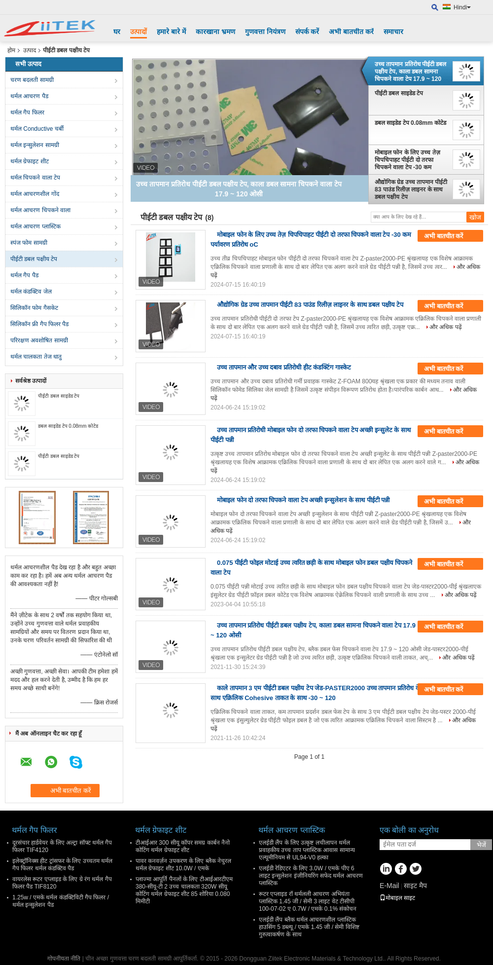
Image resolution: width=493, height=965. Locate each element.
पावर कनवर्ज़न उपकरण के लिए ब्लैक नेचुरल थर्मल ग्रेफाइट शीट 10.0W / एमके (183, 864)
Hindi (462, 7)
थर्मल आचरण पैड (29, 96)
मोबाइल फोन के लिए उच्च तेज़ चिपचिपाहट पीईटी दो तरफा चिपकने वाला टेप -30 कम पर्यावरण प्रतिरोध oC (407, 160)
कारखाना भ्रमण (215, 32)
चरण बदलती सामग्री (32, 79)
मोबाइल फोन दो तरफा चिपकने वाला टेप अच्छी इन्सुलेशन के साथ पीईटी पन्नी (303, 500)
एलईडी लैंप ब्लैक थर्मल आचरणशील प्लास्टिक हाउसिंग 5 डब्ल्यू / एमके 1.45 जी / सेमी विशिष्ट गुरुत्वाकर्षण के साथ (309, 927)
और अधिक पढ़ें (445, 327)
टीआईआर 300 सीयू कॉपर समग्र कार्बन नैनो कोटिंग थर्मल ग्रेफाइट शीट (183, 846)
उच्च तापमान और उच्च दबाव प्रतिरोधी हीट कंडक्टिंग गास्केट (284, 367)
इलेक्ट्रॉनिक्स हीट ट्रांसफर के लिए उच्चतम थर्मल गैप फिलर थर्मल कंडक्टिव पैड (62, 864)
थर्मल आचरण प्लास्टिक (35, 226)
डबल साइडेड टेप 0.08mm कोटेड (68, 426)
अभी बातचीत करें (351, 31)
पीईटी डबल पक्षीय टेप (33, 259)
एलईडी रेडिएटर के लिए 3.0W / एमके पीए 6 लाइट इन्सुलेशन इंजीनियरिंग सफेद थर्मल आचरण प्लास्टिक (311, 876)
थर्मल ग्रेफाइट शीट (29, 161)
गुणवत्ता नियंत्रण (265, 32)
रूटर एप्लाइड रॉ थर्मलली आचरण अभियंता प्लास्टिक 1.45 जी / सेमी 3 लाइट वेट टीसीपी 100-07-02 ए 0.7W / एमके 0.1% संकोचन (307, 901)
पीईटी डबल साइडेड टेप (58, 396)
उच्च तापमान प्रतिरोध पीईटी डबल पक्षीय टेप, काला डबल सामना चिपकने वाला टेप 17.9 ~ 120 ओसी (410, 71)
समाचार (393, 32)
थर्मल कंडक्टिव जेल (31, 291)
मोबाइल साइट (397, 897)
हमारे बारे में (171, 32)
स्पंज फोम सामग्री (28, 242)
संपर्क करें (307, 32)
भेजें (481, 845)
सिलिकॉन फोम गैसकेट (34, 307)
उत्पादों (138, 32)
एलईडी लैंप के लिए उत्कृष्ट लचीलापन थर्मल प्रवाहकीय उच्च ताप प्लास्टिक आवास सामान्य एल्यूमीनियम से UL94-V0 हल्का (307, 850)
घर (116, 32)
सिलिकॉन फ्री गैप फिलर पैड (39, 324)
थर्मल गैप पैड (24, 275)
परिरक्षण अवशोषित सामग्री (39, 340)
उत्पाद (29, 50)
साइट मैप (415, 886)
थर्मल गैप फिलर (27, 112)
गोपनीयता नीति (63, 958)
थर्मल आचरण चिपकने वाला (40, 210)
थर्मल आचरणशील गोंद (34, 193)
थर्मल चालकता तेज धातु (36, 356)
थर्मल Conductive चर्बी (37, 128)
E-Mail (389, 886)
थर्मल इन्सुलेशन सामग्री (34, 145)
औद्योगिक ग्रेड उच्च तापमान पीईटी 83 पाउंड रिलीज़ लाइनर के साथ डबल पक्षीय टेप (411, 189)
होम (11, 50)
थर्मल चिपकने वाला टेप (35, 177)
